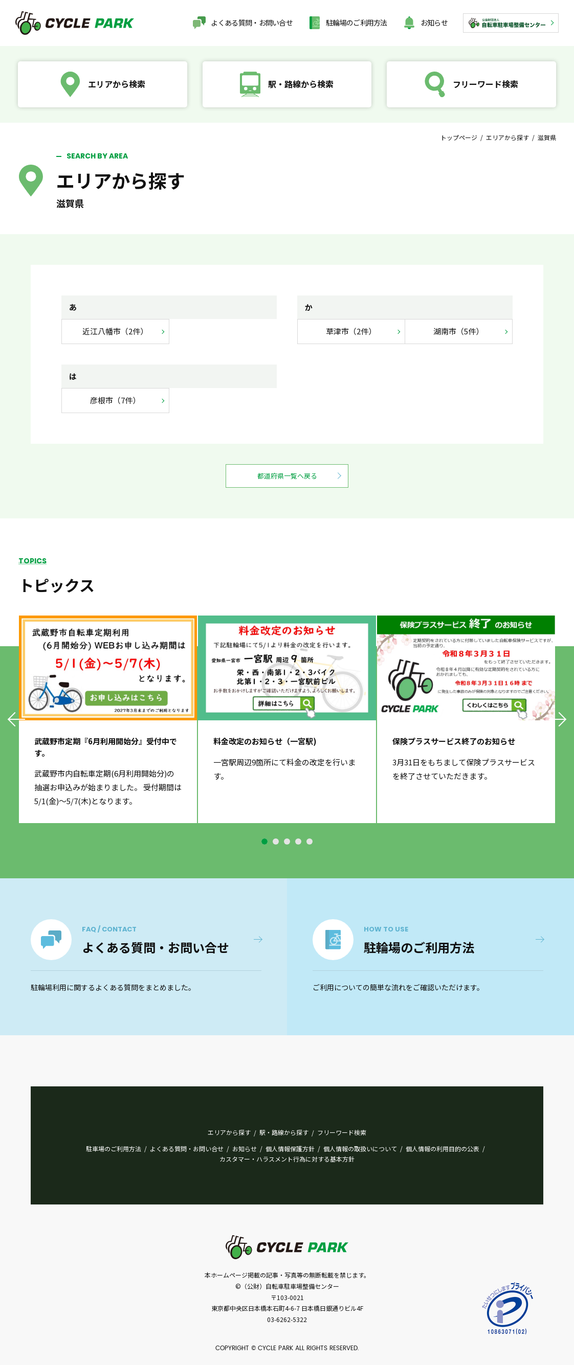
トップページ (458, 137)
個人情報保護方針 (290, 1148)
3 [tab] (287, 841)
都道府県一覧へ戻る (287, 476)
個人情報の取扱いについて (360, 1148)
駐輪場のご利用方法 (356, 22)
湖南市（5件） (458, 331)
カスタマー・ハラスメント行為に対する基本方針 (287, 1158)
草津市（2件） (351, 331)
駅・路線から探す (283, 1132)
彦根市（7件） (115, 400)
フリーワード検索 (341, 1132)
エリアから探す (507, 137)
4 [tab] (298, 841)
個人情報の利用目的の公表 (442, 1148)
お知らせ (434, 22)
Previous (17, 719)
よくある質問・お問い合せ (252, 22)
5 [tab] (309, 841)
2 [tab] (276, 841)
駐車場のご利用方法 (113, 1148)
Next (557, 719)
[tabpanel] (107, 720)
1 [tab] (264, 841)
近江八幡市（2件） (115, 331)
